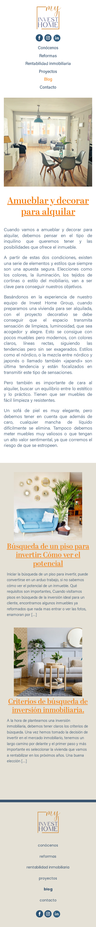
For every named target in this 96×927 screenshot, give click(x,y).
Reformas (48, 56)
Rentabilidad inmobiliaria (48, 64)
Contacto (48, 88)
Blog (48, 80)
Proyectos (48, 72)
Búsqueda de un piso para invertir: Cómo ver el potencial (48, 555)
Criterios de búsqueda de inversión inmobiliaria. (48, 706)
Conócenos (48, 48)
